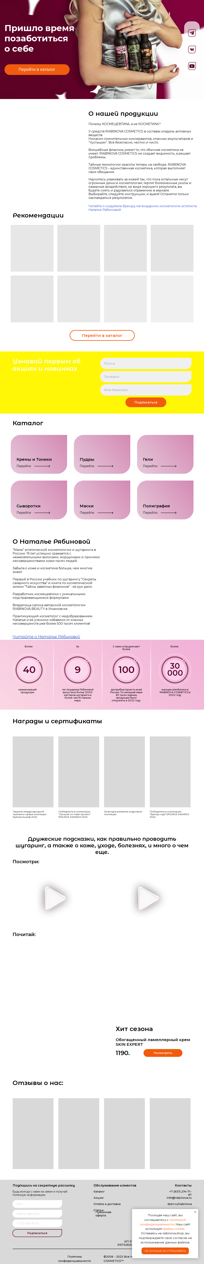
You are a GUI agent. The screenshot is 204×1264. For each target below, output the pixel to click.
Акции (98, 1198)
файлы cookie (173, 1229)
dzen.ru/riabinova (179, 1204)
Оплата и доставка (107, 1204)
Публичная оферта (103, 1213)
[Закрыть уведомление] (195, 1212)
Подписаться (145, 402)
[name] (146, 390)
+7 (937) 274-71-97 (180, 1193)
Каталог (99, 1191)
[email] (146, 363)
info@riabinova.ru (179, 1198)
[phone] (146, 376)
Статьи (98, 1210)
